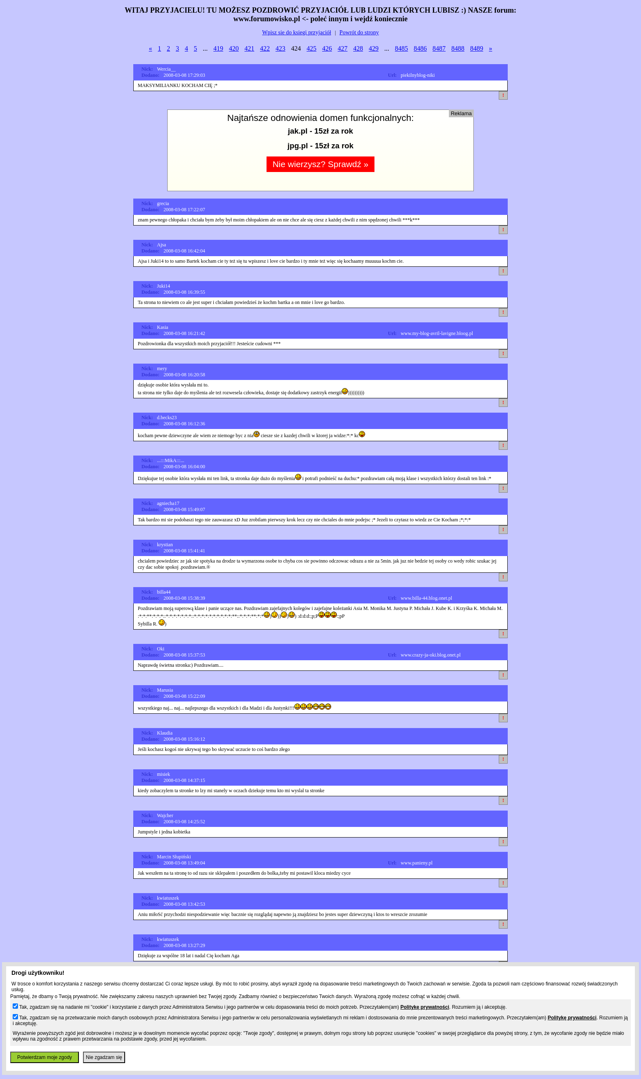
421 (249, 48)
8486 (420, 48)
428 (358, 48)
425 (311, 48)
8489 (476, 48)
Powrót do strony (359, 32)
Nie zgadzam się (104, 1057)
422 (265, 48)
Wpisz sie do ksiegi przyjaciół (296, 32)
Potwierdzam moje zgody (44, 1057)
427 (342, 48)
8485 (401, 48)
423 (280, 48)
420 (234, 48)
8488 (457, 48)
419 (218, 48)
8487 (439, 48)
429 (374, 48)
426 (327, 48)
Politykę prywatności (424, 1007)
